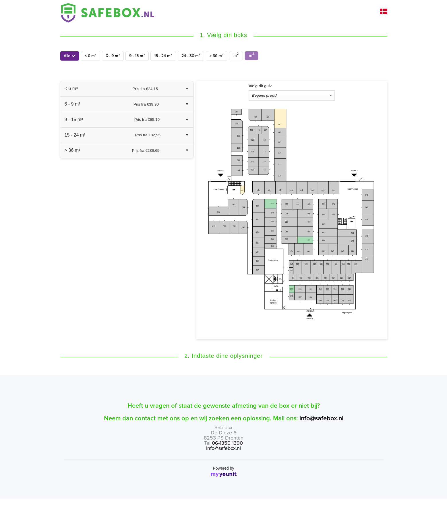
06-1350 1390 (227, 443)
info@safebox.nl (321, 418)
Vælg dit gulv (260, 85)
